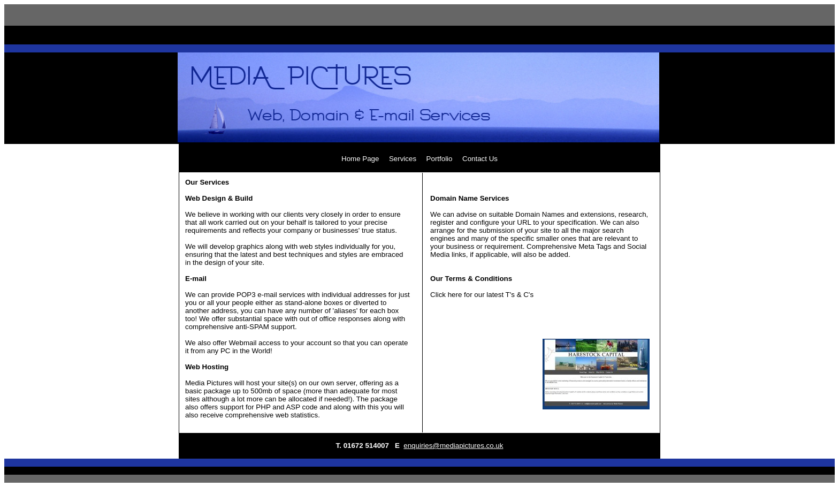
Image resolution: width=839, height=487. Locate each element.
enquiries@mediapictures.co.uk (453, 446)
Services (402, 159)
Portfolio (439, 159)
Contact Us (480, 159)
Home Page (360, 159)
